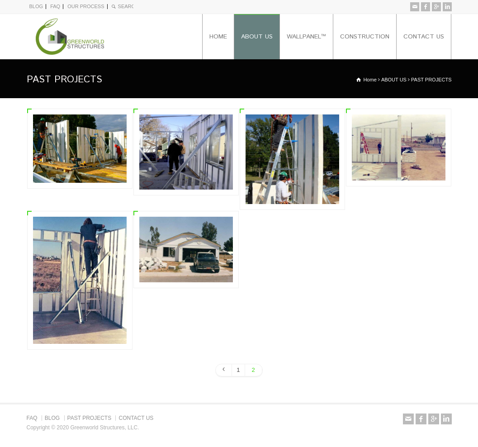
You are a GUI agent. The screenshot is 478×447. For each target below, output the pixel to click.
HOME (218, 36)
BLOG (36, 6)
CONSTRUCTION (364, 36)
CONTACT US (423, 36)
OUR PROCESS (85, 6)
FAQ (55, 6)
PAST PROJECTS (89, 418)
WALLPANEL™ (306, 36)
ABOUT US (257, 36)
